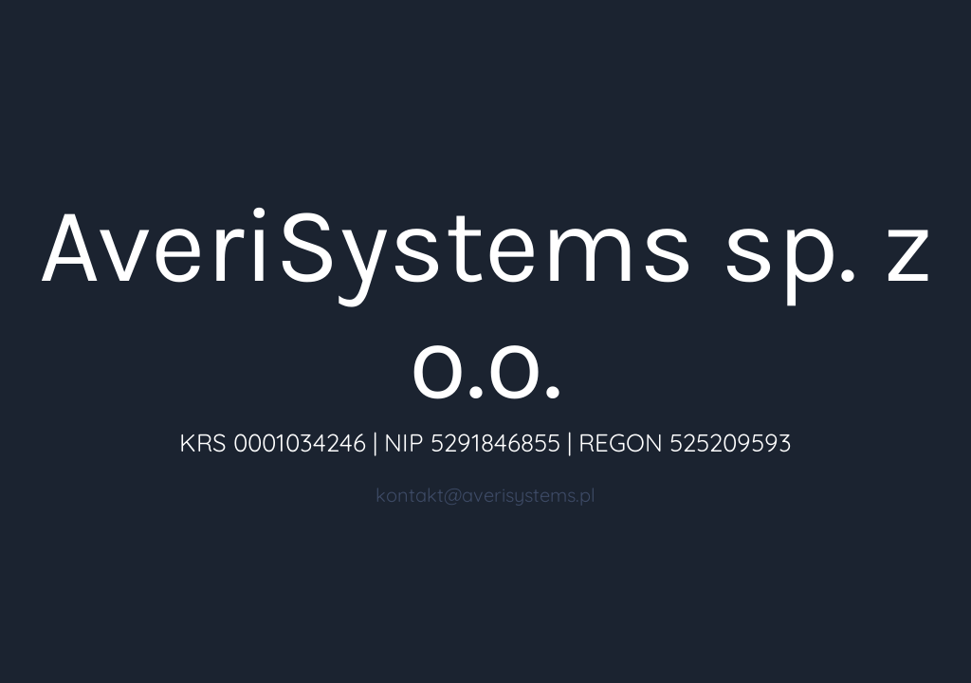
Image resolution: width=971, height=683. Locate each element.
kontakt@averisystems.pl (485, 495)
